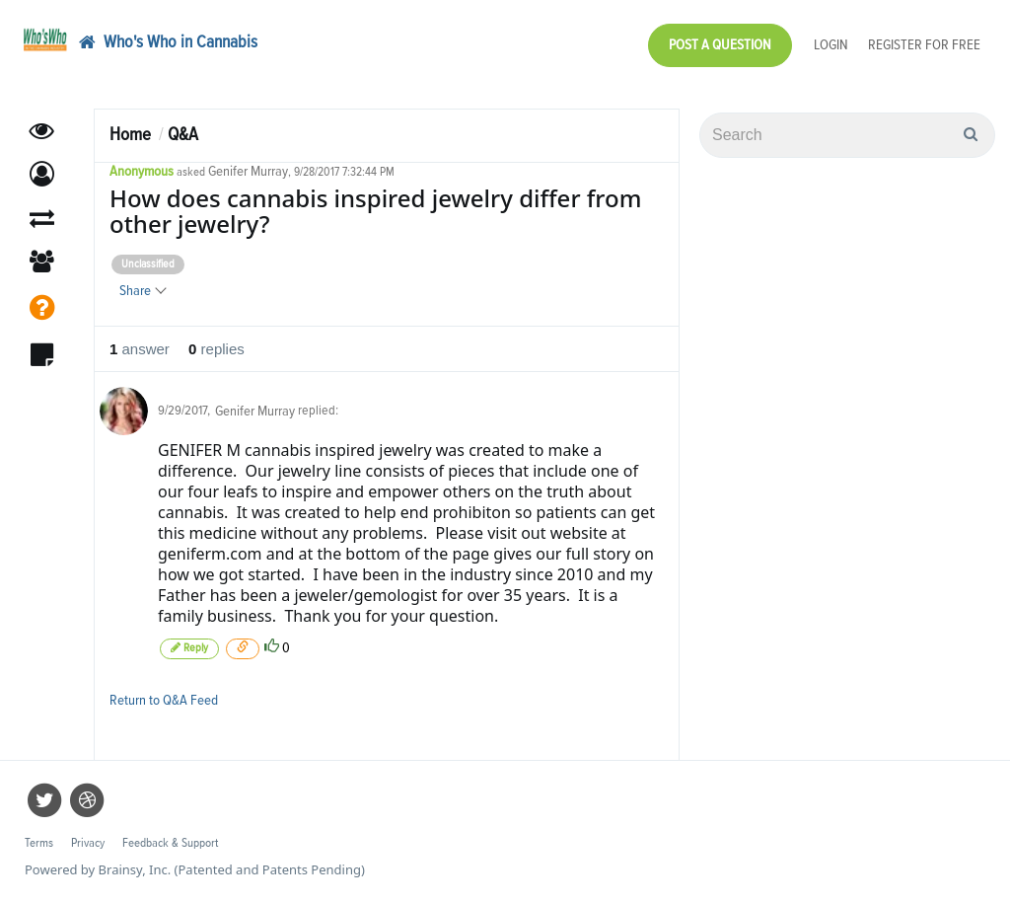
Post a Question (720, 45)
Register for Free (924, 45)
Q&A (183, 134)
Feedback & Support (170, 843)
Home (130, 134)
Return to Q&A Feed (163, 700)
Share (142, 290)
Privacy (88, 843)
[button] (42, 175)
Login (831, 45)
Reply (189, 647)
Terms (39, 843)
